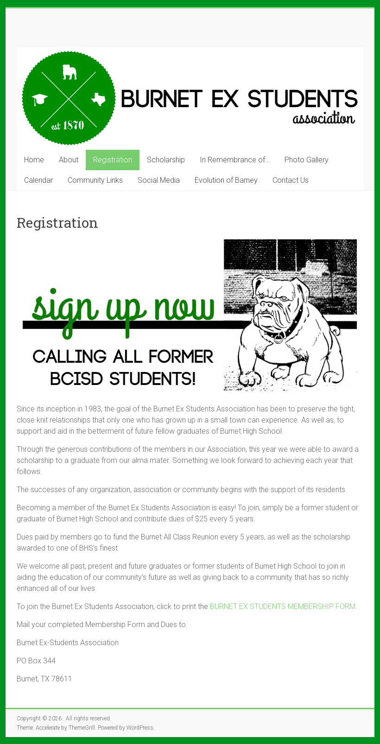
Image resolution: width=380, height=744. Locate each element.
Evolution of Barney (226, 180)
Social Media (159, 180)
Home (34, 159)
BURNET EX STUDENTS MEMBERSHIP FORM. (283, 606)
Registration (112, 159)
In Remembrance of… (235, 159)
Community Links (95, 180)
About (68, 159)
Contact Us (290, 180)
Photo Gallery (307, 159)
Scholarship (166, 159)
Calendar (38, 180)
